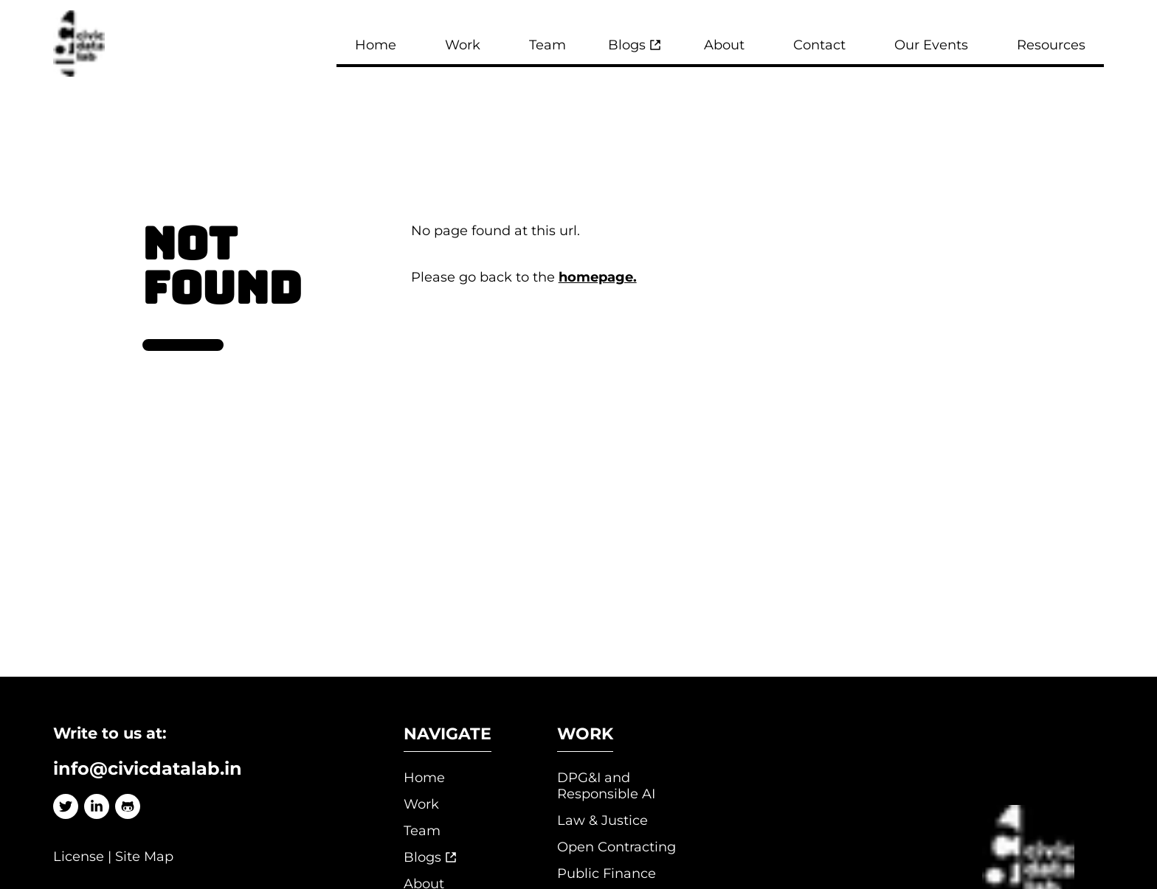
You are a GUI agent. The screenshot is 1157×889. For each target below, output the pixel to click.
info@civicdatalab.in (147, 768)
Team (422, 831)
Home (424, 778)
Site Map (144, 856)
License (78, 856)
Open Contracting (616, 847)
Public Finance (606, 873)
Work (421, 804)
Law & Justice (602, 820)
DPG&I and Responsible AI (606, 786)
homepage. (598, 277)
